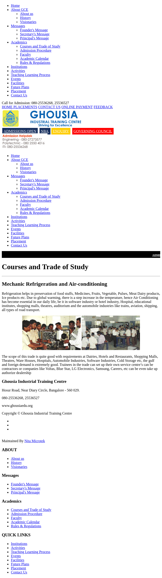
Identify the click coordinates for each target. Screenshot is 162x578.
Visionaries (28, 22)
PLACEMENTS (25, 107)
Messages (18, 26)
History (25, 18)
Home (15, 5)
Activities (18, 71)
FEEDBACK (103, 107)
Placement (18, 91)
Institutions (19, 67)
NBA (45, 131)
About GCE (19, 10)
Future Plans (20, 87)
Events (16, 79)
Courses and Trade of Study (40, 46)
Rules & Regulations (35, 63)
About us (26, 14)
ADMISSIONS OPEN (20, 131)
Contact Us (19, 95)
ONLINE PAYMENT (77, 107)
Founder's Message (34, 30)
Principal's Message (34, 38)
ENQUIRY (61, 131)
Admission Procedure (35, 50)
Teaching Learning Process (30, 75)
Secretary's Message (35, 34)
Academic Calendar (34, 58)
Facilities (17, 83)
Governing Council (93, 131)
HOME (7, 107)
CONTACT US (49, 107)
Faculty (25, 54)
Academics (19, 42)
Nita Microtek (35, 441)
